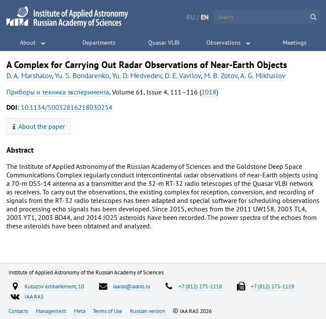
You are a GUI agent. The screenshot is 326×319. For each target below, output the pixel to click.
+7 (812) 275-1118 (200, 286)
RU (190, 17)
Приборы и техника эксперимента (57, 92)
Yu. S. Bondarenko (82, 75)
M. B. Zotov (220, 75)
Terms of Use (108, 311)
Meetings (294, 42)
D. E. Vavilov (183, 75)
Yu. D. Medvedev (136, 75)
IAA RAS (34, 296)
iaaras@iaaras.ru (131, 286)
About (28, 42)
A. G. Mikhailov (262, 75)
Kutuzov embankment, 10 (54, 286)
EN (205, 17)
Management (51, 311)
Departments (98, 42)
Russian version (148, 311)
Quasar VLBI (164, 42)
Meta (80, 311)
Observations (223, 42)
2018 (208, 92)
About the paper (39, 126)
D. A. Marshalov (29, 75)
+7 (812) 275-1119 (272, 286)
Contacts (18, 311)
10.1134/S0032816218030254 (66, 107)
